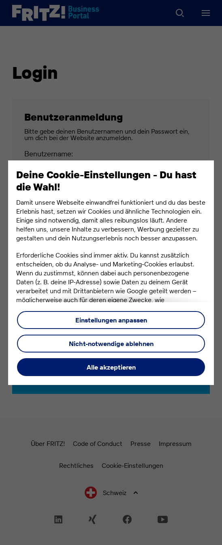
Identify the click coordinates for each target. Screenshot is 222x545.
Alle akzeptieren (111, 367)
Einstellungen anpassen (111, 320)
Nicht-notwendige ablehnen (111, 344)
